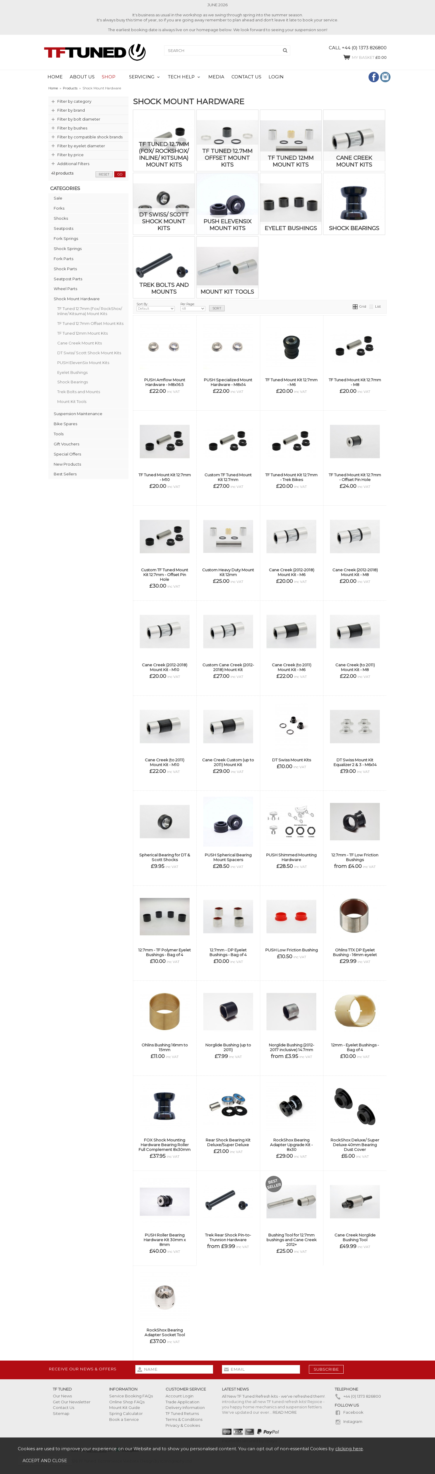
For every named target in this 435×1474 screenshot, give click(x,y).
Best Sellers (65, 474)
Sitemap (61, 1413)
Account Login (179, 1396)
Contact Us (63, 1407)
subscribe (326, 1369)
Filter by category (74, 101)
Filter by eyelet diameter (81, 145)
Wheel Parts (65, 288)
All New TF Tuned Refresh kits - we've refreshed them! (273, 1396)
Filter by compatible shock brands (90, 137)
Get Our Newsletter (72, 1401)
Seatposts (63, 228)
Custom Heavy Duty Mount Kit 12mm (228, 572)
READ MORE (285, 1412)
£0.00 (364, 57)
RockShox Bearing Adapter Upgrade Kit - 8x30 (291, 1145)
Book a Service (124, 1419)
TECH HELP (181, 77)
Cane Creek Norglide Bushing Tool (355, 1237)
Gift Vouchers (66, 444)
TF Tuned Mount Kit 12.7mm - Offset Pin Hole (355, 477)
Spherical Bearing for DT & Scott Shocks (164, 857)
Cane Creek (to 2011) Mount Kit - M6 (291, 667)
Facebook (349, 1412)
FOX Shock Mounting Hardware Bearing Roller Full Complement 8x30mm (164, 1145)
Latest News (235, 1389)
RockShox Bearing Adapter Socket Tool (165, 1332)
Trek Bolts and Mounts (78, 391)
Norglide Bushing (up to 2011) (228, 1047)
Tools (58, 433)
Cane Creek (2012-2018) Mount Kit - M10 (164, 667)
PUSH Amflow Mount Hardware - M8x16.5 (164, 382)
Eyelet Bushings (72, 372)
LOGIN (276, 77)
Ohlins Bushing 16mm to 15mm (165, 1047)
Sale (58, 198)
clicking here (349, 1448)
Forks (59, 208)
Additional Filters (73, 163)
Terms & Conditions (184, 1419)
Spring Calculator (126, 1413)
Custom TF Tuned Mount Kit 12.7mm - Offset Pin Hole (164, 574)
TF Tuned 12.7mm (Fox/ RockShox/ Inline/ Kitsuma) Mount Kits (89, 311)
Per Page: (192, 306)
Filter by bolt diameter (78, 119)
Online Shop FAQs (127, 1401)
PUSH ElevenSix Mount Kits (83, 362)
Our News (62, 1396)
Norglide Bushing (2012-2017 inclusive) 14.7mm (291, 1047)
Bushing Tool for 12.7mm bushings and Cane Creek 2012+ (291, 1240)
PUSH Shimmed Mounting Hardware (291, 857)
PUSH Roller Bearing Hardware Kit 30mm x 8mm (165, 1240)
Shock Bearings (72, 381)
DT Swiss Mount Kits (291, 759)
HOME (55, 77)
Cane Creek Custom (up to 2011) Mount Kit (228, 762)
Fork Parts (63, 258)
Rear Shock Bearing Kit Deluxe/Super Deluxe (228, 1142)
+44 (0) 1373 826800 (358, 1396)
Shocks (61, 218)
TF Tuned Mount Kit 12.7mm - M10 (165, 477)
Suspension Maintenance (78, 413)
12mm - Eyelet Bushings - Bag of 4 (355, 1047)
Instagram (348, 1421)
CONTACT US (246, 77)
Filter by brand (71, 110)
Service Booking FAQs (131, 1396)
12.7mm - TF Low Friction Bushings (354, 857)
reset (104, 174)
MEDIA (216, 77)
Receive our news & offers (82, 1369)
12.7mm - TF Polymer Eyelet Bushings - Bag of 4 (164, 952)
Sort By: (155, 306)
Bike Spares (65, 423)
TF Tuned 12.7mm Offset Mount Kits (90, 323)
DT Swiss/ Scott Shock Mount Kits (89, 352)
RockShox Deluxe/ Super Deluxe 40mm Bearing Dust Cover (355, 1145)
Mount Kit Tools (71, 401)
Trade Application (182, 1401)
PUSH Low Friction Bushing (291, 950)
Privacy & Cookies (183, 1425)
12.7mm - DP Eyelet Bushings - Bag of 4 (228, 952)
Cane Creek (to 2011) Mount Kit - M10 (164, 762)
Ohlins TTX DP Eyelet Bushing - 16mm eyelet (355, 952)
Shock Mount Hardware (77, 298)
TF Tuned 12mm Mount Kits (82, 333)
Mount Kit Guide (124, 1407)
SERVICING (141, 77)
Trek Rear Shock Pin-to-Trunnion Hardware (228, 1237)
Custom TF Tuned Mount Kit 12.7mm (228, 477)
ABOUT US (82, 77)
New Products (67, 464)
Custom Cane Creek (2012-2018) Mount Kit (228, 667)
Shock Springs (68, 248)
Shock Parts (65, 268)
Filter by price (70, 154)
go (120, 174)
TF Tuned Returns (182, 1413)
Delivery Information (185, 1407)
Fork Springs (66, 238)
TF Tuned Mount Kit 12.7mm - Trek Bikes (291, 477)
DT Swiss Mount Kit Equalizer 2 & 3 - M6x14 (355, 762)
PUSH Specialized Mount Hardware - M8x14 (228, 382)
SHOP (108, 77)
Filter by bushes (72, 128)
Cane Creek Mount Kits (79, 343)
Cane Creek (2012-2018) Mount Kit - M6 (291, 572)
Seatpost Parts (68, 278)
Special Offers (67, 454)
